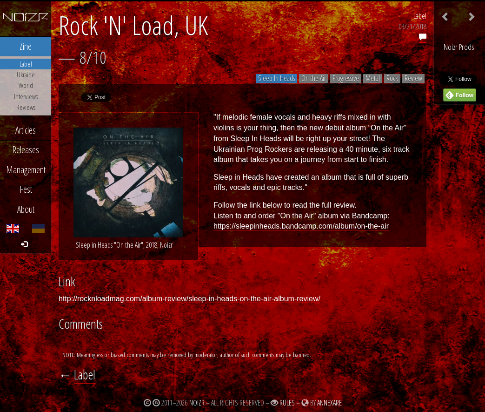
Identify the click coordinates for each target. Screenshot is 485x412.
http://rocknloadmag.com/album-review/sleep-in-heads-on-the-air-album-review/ (189, 299)
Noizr (197, 403)
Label (419, 16)
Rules (287, 403)
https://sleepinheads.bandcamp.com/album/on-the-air (301, 226)
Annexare (329, 403)
